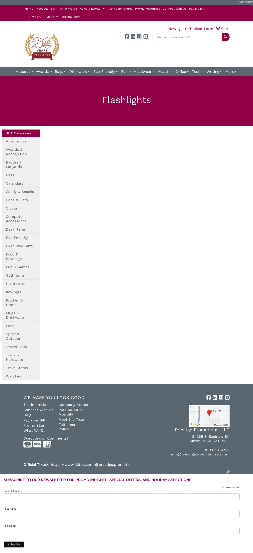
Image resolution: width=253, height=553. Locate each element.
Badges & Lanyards (14, 164)
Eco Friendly (104, 71)
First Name (10, 508)
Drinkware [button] (78, 71)
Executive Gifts (19, 246)
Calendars (14, 183)
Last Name (10, 525)
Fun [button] (124, 71)
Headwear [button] (142, 71)
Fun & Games (17, 267)
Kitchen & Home (14, 302)
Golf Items (15, 275)
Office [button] (180, 71)
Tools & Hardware (14, 357)
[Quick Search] (187, 37)
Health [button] (163, 71)
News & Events (90, 8)
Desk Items (16, 229)
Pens (10, 326)
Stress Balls (16, 347)
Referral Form (70, 16)
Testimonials (34, 404)
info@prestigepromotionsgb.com (200, 454)
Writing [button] (212, 71)
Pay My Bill (196, 8)
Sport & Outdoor (13, 336)
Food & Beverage (14, 256)
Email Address (13, 491)
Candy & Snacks (20, 191)
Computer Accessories (16, 218)
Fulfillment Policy (68, 426)
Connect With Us (175, 8)
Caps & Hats (17, 200)
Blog (27, 415)
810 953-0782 (217, 449)
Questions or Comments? (46, 438)
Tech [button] (196, 71)
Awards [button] (42, 71)
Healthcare (15, 283)
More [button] (229, 71)
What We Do (68, 8)
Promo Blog (33, 425)
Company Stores (120, 8)
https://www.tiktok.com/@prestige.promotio (91, 464)
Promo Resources (147, 8)
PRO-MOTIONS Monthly (41, 16)
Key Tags (13, 292)
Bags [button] (59, 71)
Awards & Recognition (16, 151)
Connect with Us (38, 410)
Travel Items (17, 368)
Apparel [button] (23, 71)
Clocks (12, 208)
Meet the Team (46, 8)
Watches (13, 376)
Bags (10, 175)
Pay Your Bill (34, 420)
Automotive (16, 141)
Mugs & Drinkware (15, 315)
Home (29, 8)
